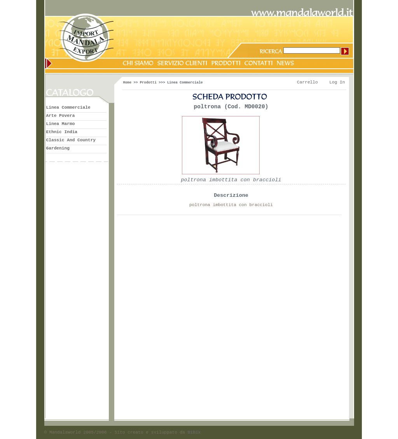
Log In (337, 82)
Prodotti (148, 83)
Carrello (307, 82)
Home (127, 83)
